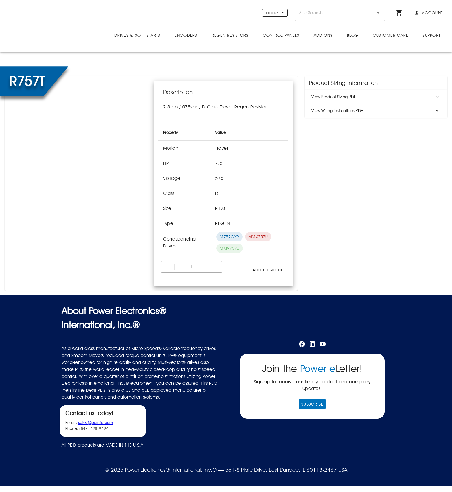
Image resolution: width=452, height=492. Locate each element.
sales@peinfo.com (95, 437)
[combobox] (340, 13)
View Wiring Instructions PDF (376, 126)
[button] (378, 12)
